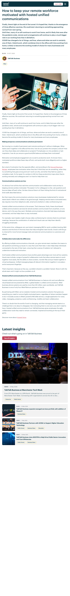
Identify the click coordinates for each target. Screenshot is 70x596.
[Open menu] (65, 4)
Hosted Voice (21, 317)
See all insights (9, 338)
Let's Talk (58, 4)
